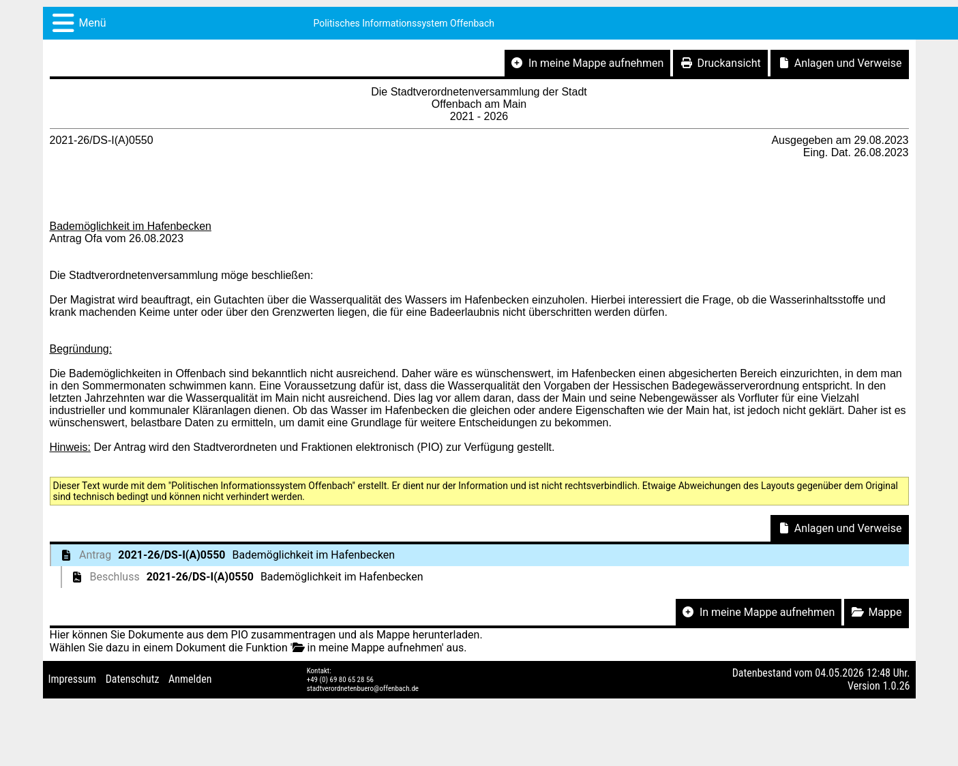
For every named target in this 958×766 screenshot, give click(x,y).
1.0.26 (896, 685)
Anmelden (189, 679)
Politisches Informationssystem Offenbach (403, 23)
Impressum (72, 679)
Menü (92, 22)
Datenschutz (133, 679)
